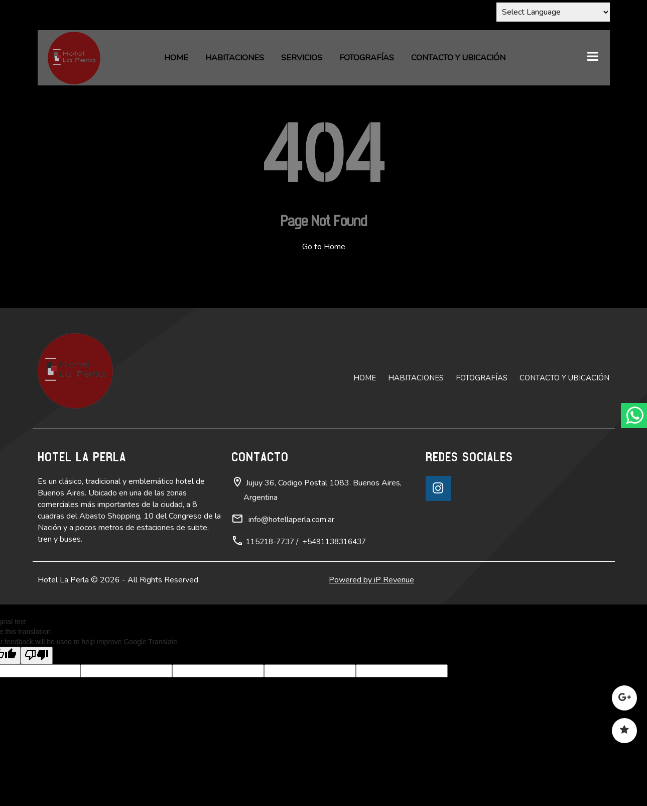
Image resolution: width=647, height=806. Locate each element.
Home (176, 57)
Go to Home (323, 246)
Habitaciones (234, 57)
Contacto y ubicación (458, 57)
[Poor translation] (37, 655)
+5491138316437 (334, 542)
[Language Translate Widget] (553, 12)
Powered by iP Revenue (371, 579)
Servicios (301, 57)
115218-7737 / (272, 542)
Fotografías (366, 57)
